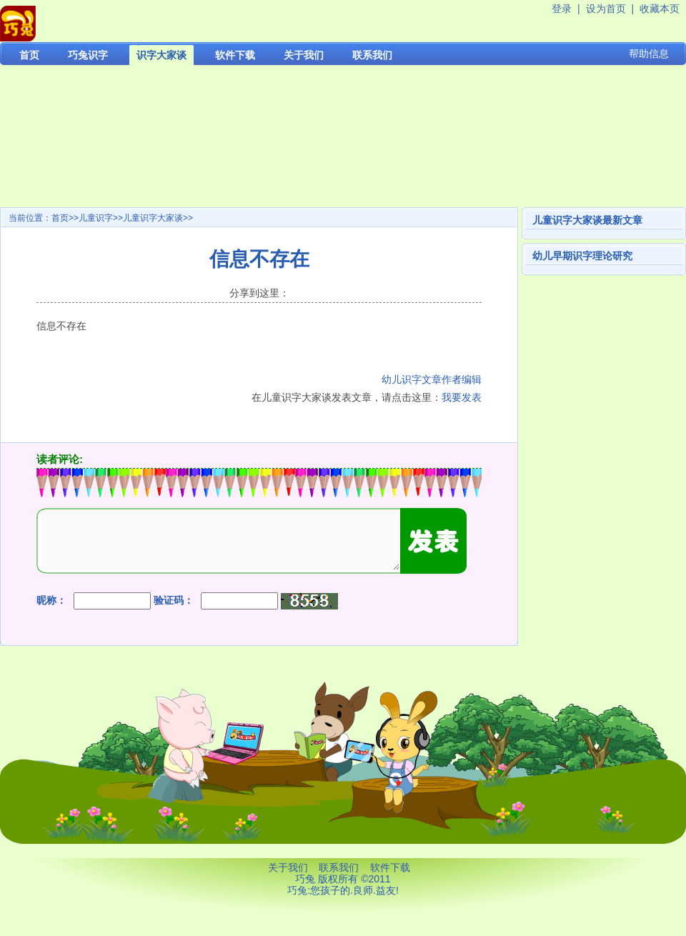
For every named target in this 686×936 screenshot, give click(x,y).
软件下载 (235, 55)
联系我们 (372, 55)
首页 (29, 55)
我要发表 (462, 397)
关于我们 (304, 55)
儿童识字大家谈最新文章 (587, 220)
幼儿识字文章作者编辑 (432, 379)
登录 (562, 8)
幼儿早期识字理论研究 (582, 256)
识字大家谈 (161, 55)
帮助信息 (649, 53)
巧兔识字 (88, 55)
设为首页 (606, 8)
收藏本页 (660, 8)
